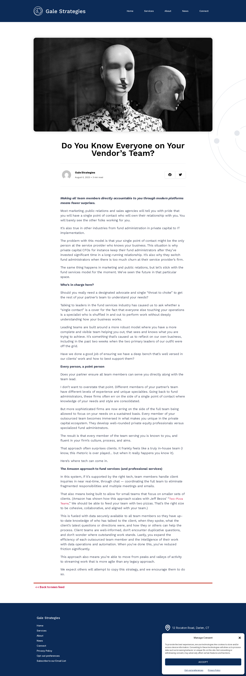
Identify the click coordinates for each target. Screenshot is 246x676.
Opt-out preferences (193, 670)
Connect (204, 11)
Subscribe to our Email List (51, 660)
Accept (203, 662)
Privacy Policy (214, 670)
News (185, 11)
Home (130, 11)
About (168, 11)
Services (149, 11)
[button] (239, 637)
